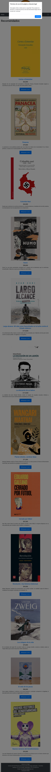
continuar (38, 16)
